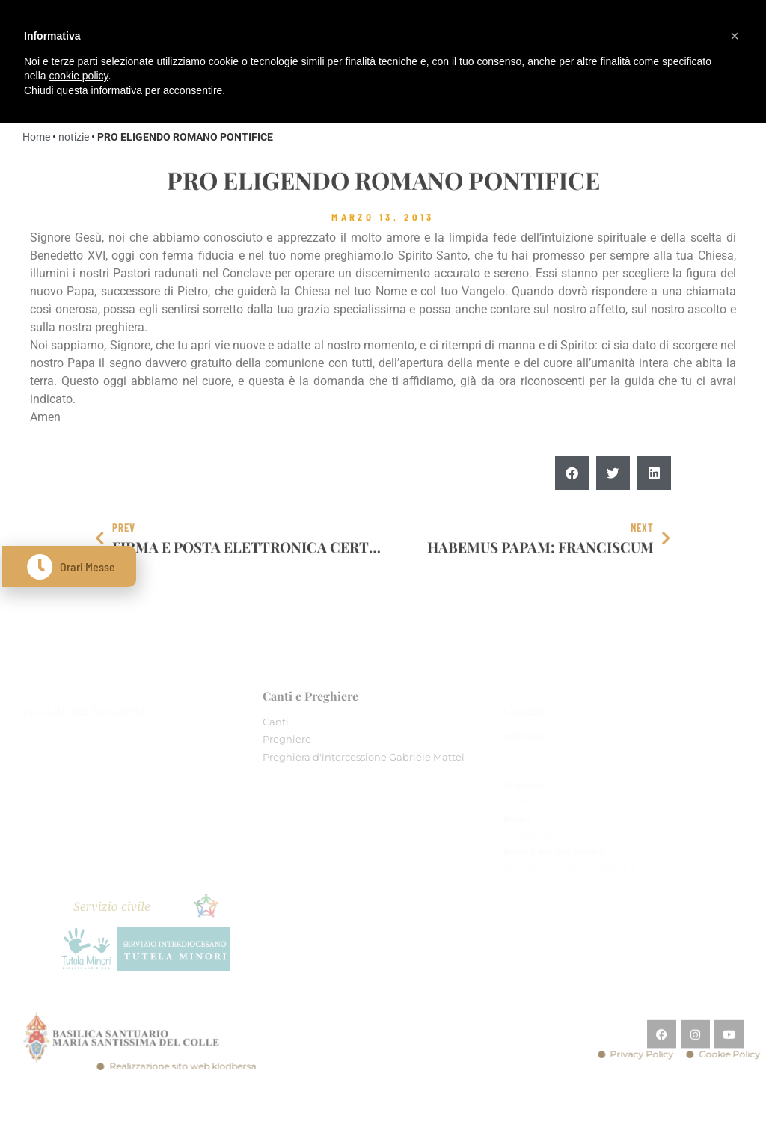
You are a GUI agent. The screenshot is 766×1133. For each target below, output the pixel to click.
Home (36, 137)
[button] (572, 475)
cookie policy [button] (78, 76)
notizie (73, 137)
